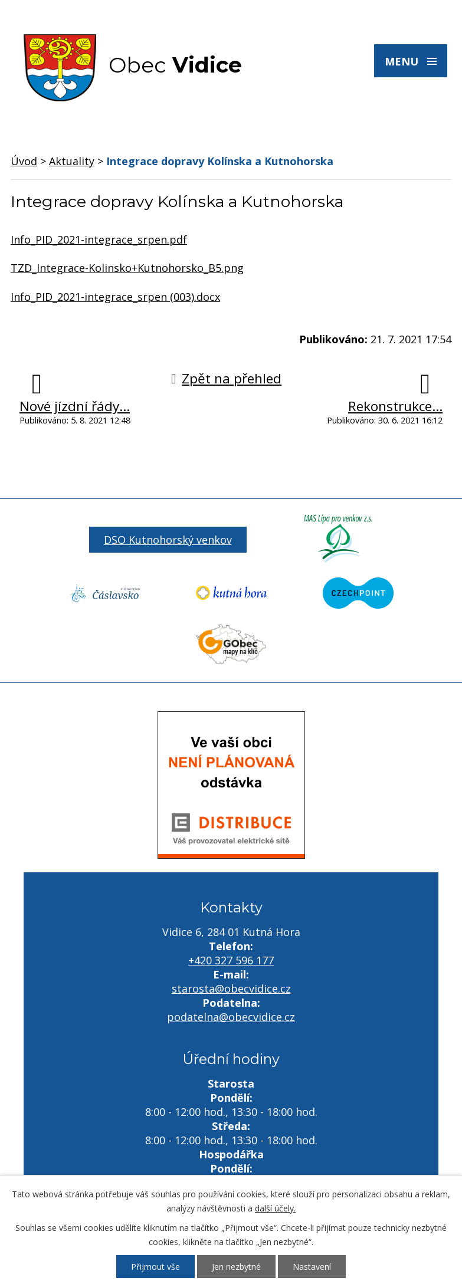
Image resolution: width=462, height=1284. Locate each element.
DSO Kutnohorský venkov (168, 540)
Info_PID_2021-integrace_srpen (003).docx (115, 297)
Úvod (24, 161)
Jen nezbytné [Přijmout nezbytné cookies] (236, 1266)
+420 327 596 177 (231, 960)
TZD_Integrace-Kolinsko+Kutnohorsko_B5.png (127, 268)
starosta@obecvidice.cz (231, 988)
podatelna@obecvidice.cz (231, 1017)
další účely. (275, 1208)
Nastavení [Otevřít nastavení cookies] (312, 1266)
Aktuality (71, 161)
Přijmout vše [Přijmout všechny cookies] (155, 1266)
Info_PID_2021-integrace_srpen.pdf (99, 239)
